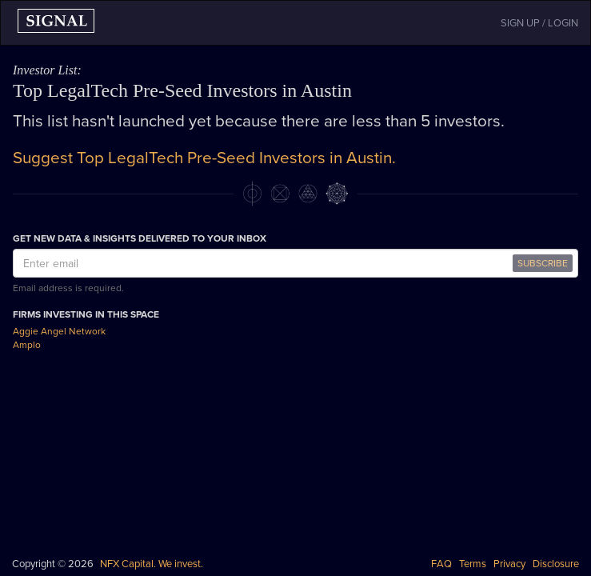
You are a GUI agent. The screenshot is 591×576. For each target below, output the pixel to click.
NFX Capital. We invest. (151, 564)
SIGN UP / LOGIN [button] (539, 23)
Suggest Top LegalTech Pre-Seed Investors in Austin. (204, 158)
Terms (472, 564)
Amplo (27, 344)
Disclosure (556, 564)
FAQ (441, 564)
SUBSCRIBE (542, 263)
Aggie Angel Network (59, 331)
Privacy (509, 564)
